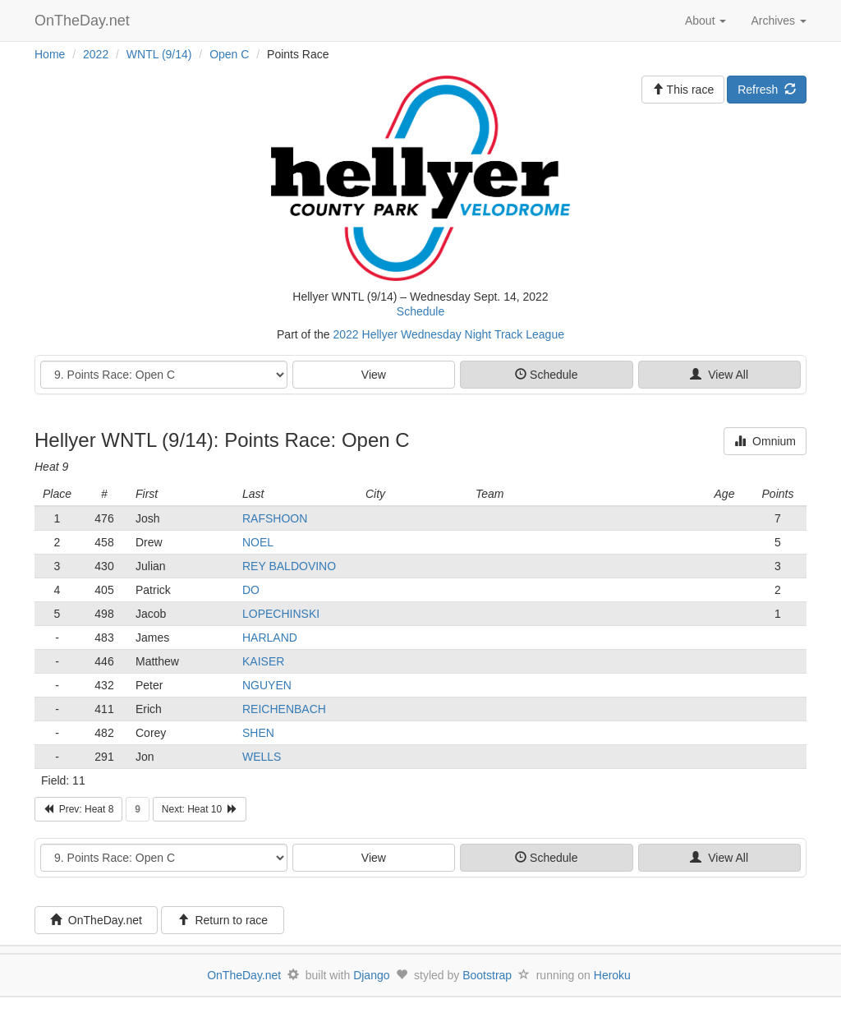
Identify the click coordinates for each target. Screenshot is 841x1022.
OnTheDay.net (84, 20)
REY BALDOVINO (289, 566)
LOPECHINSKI (280, 613)
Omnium (765, 441)
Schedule (420, 311)
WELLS (261, 756)
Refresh (767, 89)
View (373, 374)
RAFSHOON (274, 518)
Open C (229, 54)
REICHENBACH (284, 709)
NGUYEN (267, 685)
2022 (95, 54)
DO (251, 589)
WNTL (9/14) (159, 54)
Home (49, 54)
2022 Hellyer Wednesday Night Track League (448, 334)
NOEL (257, 542)
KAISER (263, 661)
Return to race (223, 920)
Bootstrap (487, 975)
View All (719, 374)
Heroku (612, 975)
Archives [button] (779, 20)
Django (371, 975)
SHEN (258, 732)
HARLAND (269, 637)
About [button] (705, 20)
